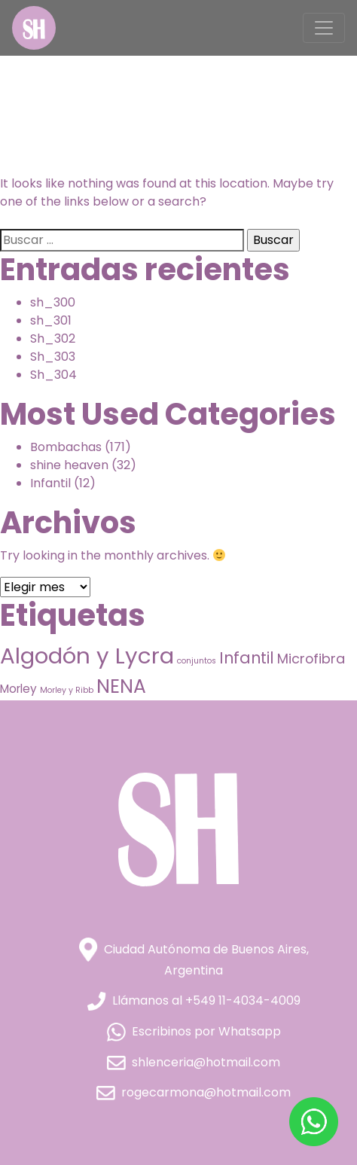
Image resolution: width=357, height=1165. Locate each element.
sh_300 (52, 302)
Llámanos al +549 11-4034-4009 (194, 1000)
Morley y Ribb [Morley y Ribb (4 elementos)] (66, 690)
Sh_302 (52, 338)
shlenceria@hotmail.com (193, 1062)
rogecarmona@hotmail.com (193, 1092)
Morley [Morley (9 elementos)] (18, 689)
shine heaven (69, 465)
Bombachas (66, 447)
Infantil (50, 483)
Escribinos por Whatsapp (194, 1031)
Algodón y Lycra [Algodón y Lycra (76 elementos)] (87, 655)
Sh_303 (52, 356)
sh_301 (51, 320)
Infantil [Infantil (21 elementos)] (246, 658)
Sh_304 (53, 374)
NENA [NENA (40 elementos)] (121, 686)
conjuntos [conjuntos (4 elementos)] (196, 660)
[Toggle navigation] (324, 28)
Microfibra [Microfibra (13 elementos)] (311, 658)
